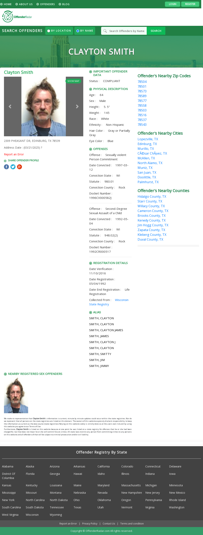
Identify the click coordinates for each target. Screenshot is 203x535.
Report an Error (14, 154)
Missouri (31, 492)
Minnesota (176, 485)
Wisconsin (32, 515)
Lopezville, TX (148, 139)
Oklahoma (104, 500)
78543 (142, 124)
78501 (142, 86)
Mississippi (9, 492)
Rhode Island (177, 500)
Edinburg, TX (147, 144)
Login (174, 4)
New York (8, 500)
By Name (84, 30)
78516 (142, 115)
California (104, 466)
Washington (176, 507)
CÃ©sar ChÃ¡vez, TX (152, 153)
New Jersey (152, 492)
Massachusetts (131, 485)
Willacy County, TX (151, 206)
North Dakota (59, 500)
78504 (142, 81)
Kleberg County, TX (152, 234)
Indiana (150, 474)
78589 (142, 96)
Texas (77, 507)
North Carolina (35, 500)
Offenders (49, 4)
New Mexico (177, 492)
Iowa (172, 474)
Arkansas (79, 466)
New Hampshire (131, 492)
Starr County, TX (150, 201)
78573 (142, 91)
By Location (59, 30)
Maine (77, 485)
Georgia (55, 474)
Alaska (30, 466)
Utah (101, 507)
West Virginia (10, 515)
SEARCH (156, 31)
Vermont (126, 507)
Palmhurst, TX (148, 182)
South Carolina (11, 507)
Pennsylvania (153, 500)
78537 (142, 120)
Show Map (73, 80)
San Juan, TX (147, 172)
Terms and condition (132, 523)
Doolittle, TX (147, 177)
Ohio (77, 500)
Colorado (127, 466)
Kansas (6, 485)
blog (67, 4)
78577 (142, 101)
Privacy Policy (89, 523)
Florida (30, 474)
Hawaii (78, 474)
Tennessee (57, 507)
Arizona (54, 466)
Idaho (101, 474)
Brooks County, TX (152, 215)
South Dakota (35, 507)
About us (27, 4)
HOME (9, 4)
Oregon (126, 500)
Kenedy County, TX (152, 220)
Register (192, 4)
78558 (142, 105)
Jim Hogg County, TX (153, 225)
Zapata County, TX (151, 230)
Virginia (149, 507)
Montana (55, 492)
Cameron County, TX (153, 211)
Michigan (151, 485)
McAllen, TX (146, 158)
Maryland (103, 485)
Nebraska (80, 492)
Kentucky (31, 485)
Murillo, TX (146, 148)
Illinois (125, 474)
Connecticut (153, 466)
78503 (142, 110)
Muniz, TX (145, 167)
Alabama (7, 466)
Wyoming (56, 515)
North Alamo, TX (150, 163)
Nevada (102, 492)
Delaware (175, 466)
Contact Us (109, 523)
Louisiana (56, 485)
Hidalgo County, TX (152, 196)
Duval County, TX (150, 239)
